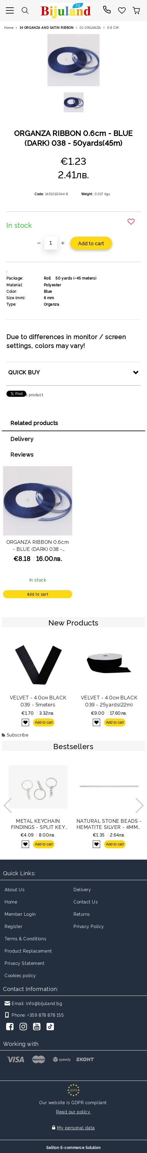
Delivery (21, 438)
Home (8, 27)
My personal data (76, 1127)
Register (13, 926)
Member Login (20, 914)
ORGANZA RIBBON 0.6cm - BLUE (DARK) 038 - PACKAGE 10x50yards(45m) (37, 546)
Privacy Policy (89, 926)
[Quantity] (50, 243)
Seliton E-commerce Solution (73, 1147)
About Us (14, 889)
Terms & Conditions (25, 938)
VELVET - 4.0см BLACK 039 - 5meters (38, 701)
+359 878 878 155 (45, 1015)
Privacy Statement (25, 963)
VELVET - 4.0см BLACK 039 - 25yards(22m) (109, 701)
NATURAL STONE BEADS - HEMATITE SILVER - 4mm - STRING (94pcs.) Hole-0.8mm (109, 824)
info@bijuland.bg (44, 1003)
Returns (82, 914)
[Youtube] (38, 1027)
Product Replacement (28, 951)
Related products (34, 422)
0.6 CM (113, 27)
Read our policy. (73, 1111)
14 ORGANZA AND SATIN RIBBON (47, 27)
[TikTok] (51, 1027)
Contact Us (86, 901)
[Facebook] (11, 1027)
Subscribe (17, 734)
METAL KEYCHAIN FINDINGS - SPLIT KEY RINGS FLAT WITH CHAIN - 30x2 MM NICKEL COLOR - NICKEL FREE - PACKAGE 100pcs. (38, 824)
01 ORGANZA (90, 27)
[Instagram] (24, 1027)
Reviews (22, 454)
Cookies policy (20, 975)
